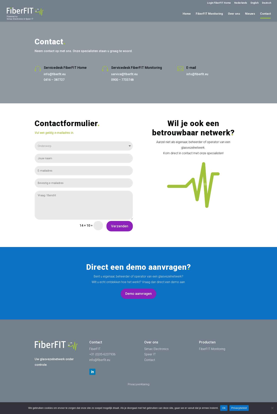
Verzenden (119, 226)
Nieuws (250, 13)
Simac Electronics (156, 349)
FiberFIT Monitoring (209, 13)
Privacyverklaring (138, 384)
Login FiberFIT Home (219, 3)
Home (187, 13)
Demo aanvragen (138, 294)
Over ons (234, 13)
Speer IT (150, 354)
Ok (223, 407)
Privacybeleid (239, 407)
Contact (265, 13)
